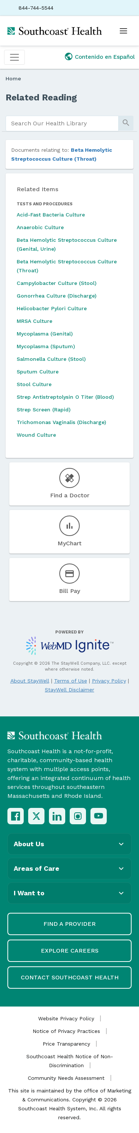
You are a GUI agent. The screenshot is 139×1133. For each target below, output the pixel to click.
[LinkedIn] (57, 816)
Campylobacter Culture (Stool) (56, 283)
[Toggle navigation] (14, 57)
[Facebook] (15, 816)
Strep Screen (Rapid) (43, 410)
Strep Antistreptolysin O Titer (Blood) (65, 397)
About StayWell (29, 681)
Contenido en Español (105, 57)
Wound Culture (36, 435)
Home (13, 78)
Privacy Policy (109, 681)
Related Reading (41, 97)
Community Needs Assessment (66, 1078)
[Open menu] (123, 31)
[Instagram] (78, 816)
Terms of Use (70, 681)
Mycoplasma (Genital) (45, 334)
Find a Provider (69, 923)
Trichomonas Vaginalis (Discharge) (61, 422)
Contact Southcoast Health (70, 977)
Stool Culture (34, 384)
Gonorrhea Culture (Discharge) (56, 296)
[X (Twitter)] (36, 816)
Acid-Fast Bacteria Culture (51, 215)
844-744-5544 (36, 8)
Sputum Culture (38, 372)
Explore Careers (70, 950)
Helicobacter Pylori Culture (52, 308)
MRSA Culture (34, 321)
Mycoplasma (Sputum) (46, 346)
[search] (62, 123)
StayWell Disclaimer (69, 690)
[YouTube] (98, 816)
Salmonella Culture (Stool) (51, 359)
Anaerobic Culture (40, 227)
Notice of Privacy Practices (66, 1031)
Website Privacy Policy (66, 1018)
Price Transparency (66, 1044)
